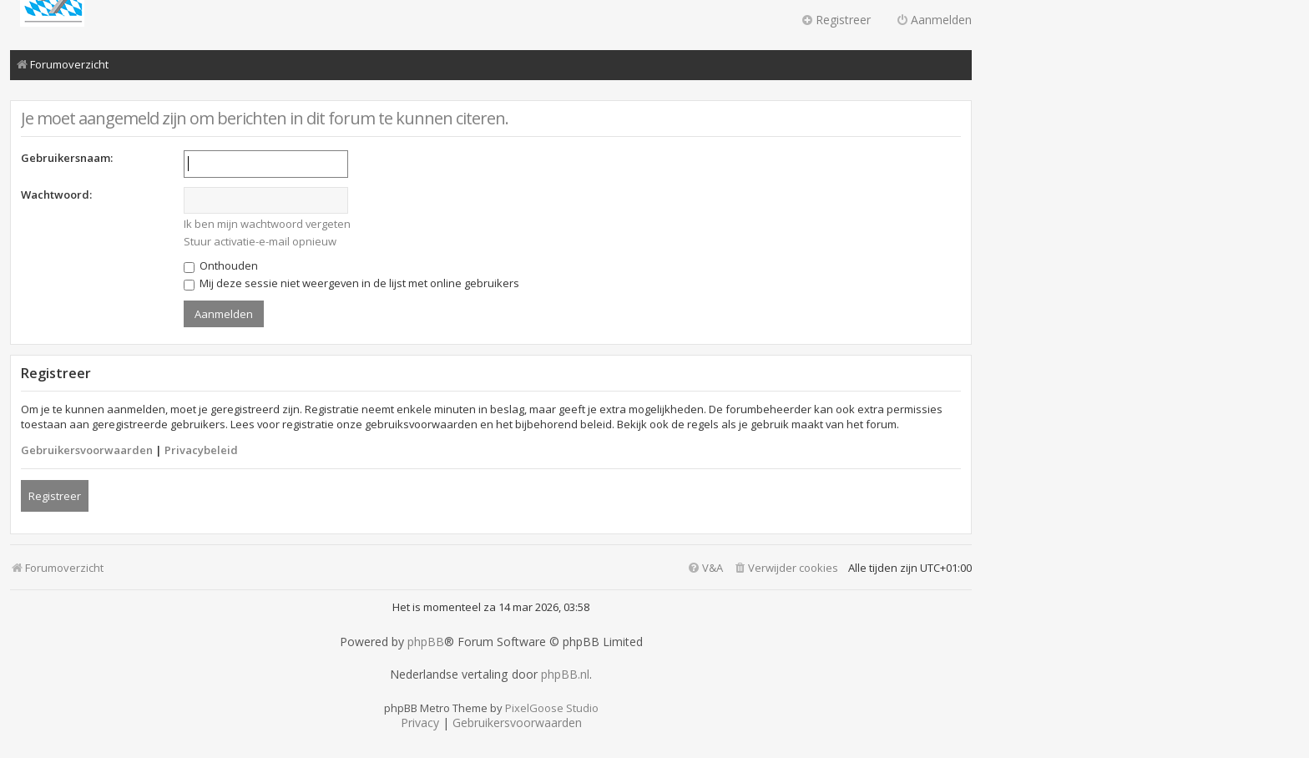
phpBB (425, 641)
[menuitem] (785, 568)
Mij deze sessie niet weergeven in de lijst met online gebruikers (351, 283)
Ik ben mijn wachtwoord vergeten (267, 223)
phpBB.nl (565, 674)
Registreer (54, 495)
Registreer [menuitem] (836, 20)
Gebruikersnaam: (67, 157)
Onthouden (221, 265)
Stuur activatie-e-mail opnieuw (260, 241)
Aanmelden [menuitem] (934, 20)
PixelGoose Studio (552, 707)
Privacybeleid (201, 449)
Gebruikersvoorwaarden (87, 449)
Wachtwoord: (56, 194)
